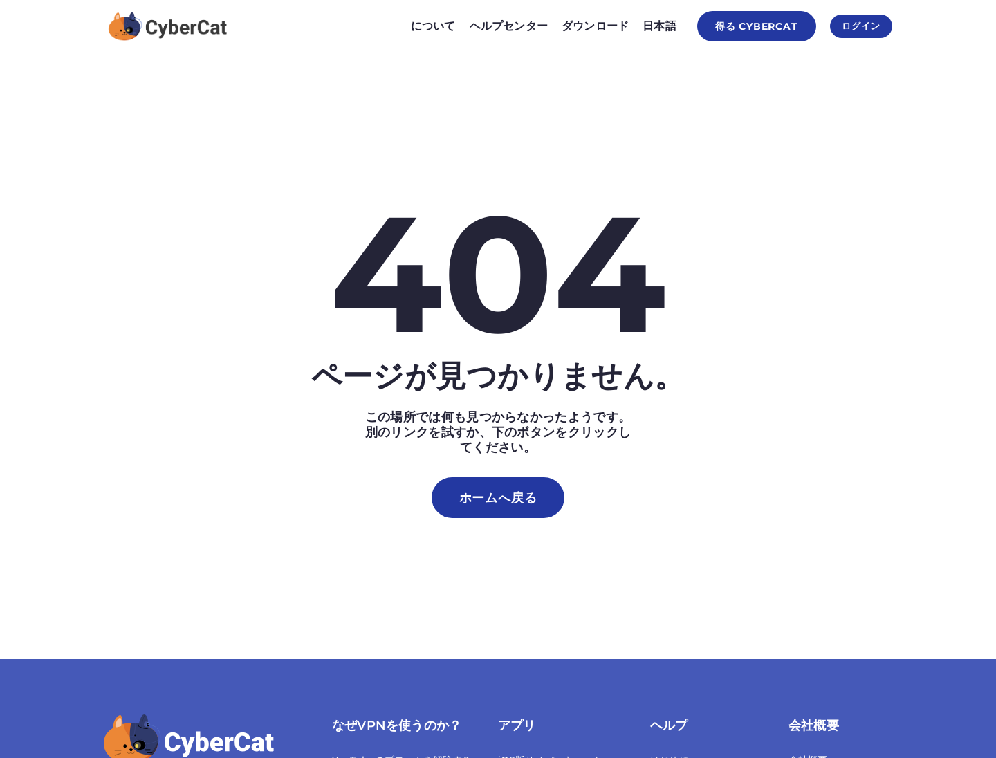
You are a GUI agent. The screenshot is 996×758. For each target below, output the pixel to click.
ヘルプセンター (494, 26)
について (418, 26)
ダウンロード (580, 26)
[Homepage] (168, 26)
